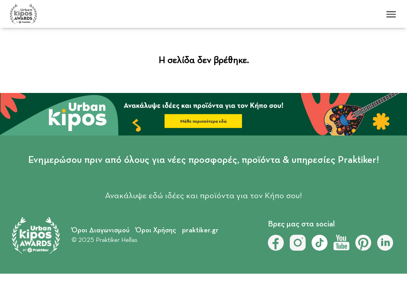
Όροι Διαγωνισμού (101, 230)
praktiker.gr (200, 230)
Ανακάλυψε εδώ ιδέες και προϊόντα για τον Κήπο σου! (203, 195)
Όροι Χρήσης (156, 230)
